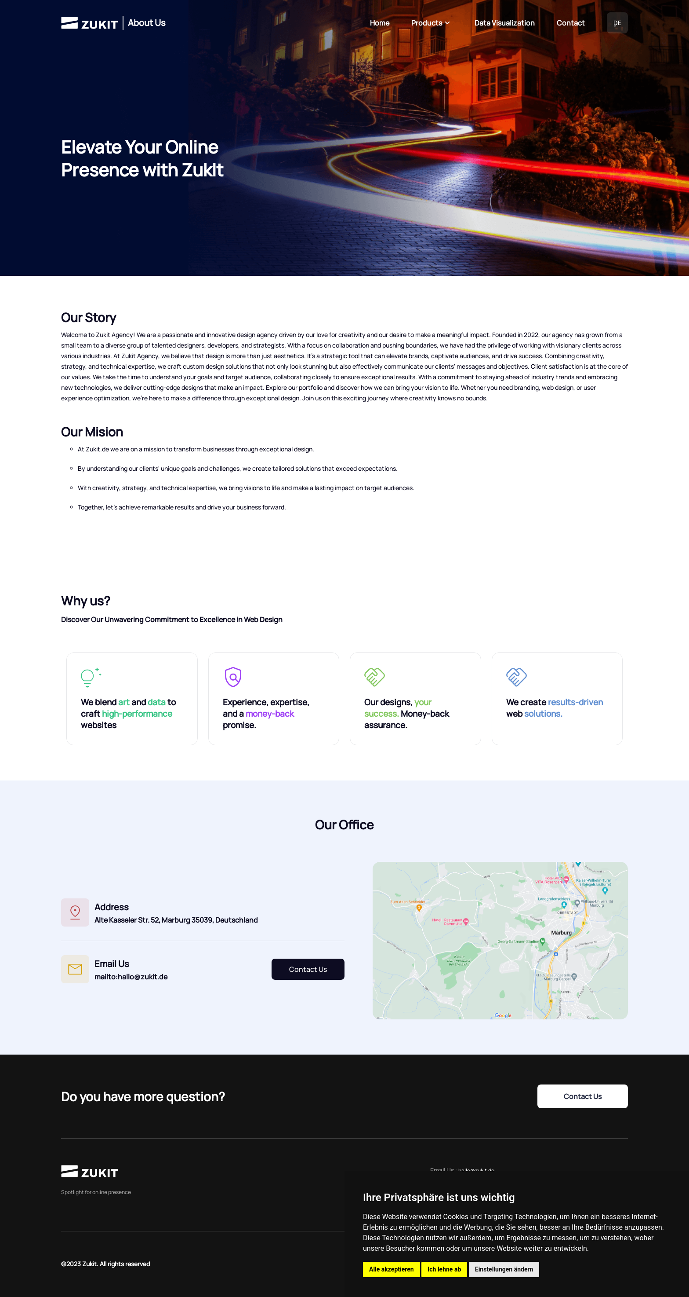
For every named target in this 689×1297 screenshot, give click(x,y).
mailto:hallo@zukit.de (130, 977)
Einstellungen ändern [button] (504, 1269)
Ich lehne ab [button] (444, 1269)
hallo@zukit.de (476, 1170)
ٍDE (617, 22)
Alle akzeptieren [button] (391, 1269)
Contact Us (308, 969)
